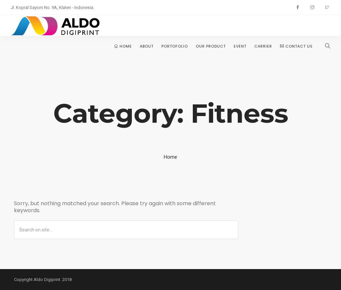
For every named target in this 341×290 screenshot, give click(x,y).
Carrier (263, 46)
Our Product (211, 46)
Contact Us (296, 46)
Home (123, 46)
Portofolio (175, 46)
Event (240, 46)
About (147, 46)
